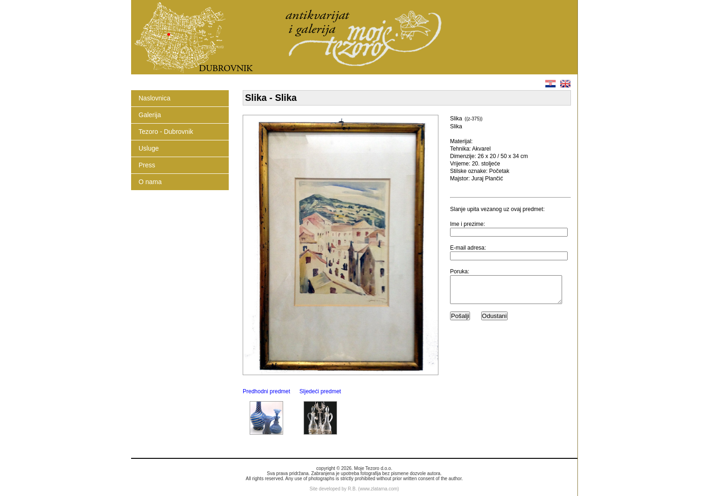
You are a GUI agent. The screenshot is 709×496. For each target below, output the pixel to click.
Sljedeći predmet (320, 391)
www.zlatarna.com (379, 488)
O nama (150, 181)
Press (147, 165)
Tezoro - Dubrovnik (166, 131)
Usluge (149, 148)
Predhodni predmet (266, 391)
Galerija (150, 115)
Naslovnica (154, 98)
